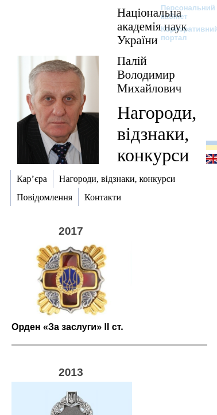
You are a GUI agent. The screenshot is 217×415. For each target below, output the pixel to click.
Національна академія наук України (152, 26)
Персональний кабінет (182, 12)
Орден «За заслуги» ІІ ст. (67, 327)
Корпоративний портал (182, 33)
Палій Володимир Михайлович (149, 74)
